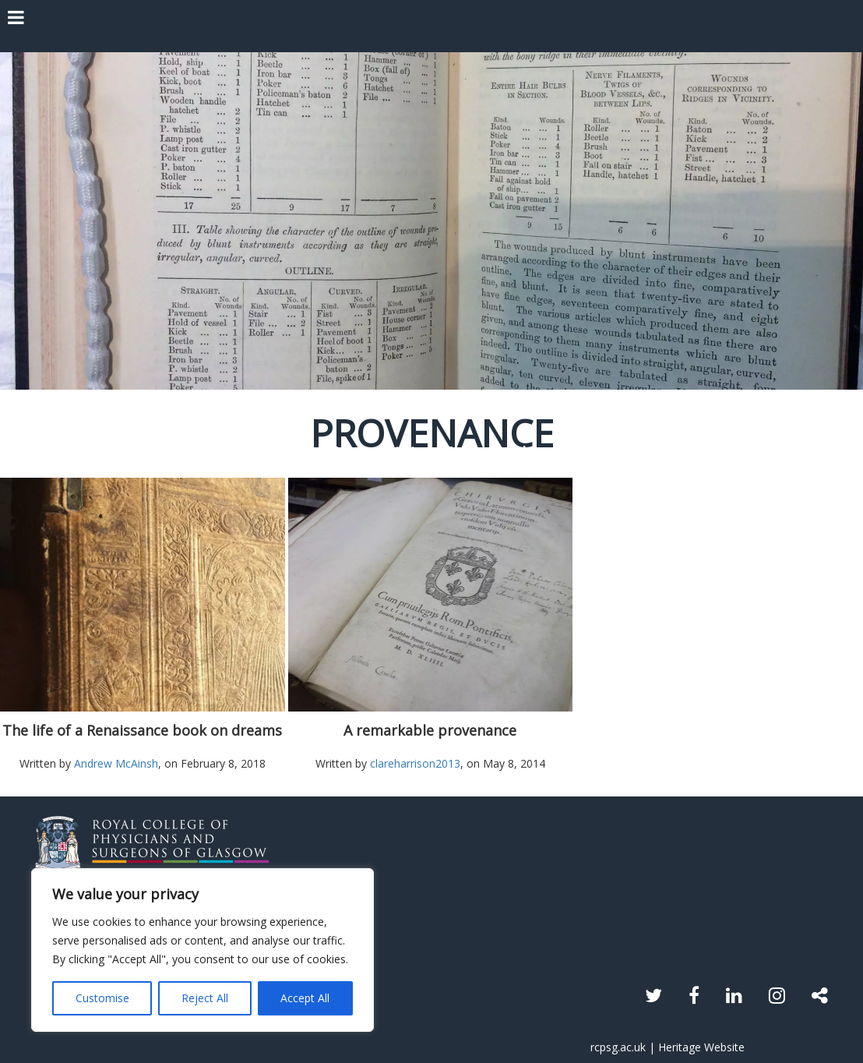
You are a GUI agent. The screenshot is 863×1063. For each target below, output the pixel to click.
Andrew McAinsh (116, 763)
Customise (102, 998)
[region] (202, 950)
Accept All (304, 998)
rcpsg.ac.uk (618, 1047)
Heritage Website (701, 1047)
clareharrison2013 (415, 763)
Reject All (204, 998)
